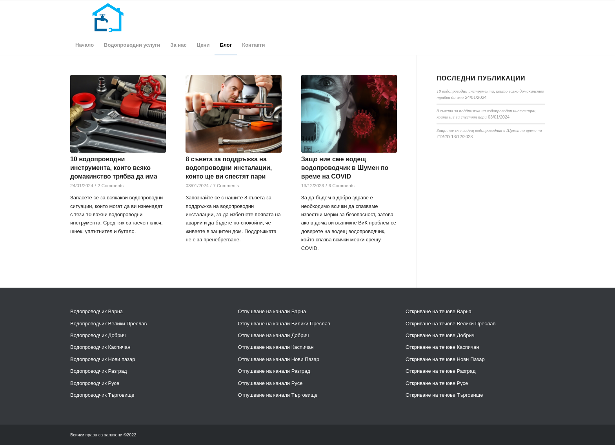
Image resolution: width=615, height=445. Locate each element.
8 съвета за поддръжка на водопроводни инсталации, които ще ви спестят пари (229, 168)
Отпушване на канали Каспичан (276, 347)
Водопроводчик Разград (98, 371)
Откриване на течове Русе (437, 383)
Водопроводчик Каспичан (100, 347)
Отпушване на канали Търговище (278, 395)
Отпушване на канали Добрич (273, 335)
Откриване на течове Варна (438, 311)
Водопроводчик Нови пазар (102, 359)
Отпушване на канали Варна (272, 311)
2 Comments (111, 185)
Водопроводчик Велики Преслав (108, 323)
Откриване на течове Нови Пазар (445, 359)
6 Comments (342, 185)
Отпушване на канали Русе (270, 383)
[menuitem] (84, 45)
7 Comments (226, 185)
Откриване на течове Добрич (440, 335)
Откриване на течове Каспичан (442, 347)
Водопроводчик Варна (96, 311)
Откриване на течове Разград (441, 371)
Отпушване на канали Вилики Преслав (284, 323)
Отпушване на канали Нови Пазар (278, 359)
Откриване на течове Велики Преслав (450, 323)
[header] (108, 17)
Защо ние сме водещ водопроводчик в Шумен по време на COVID (345, 168)
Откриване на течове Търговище (444, 395)
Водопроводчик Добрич (98, 335)
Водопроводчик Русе (94, 383)
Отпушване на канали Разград (274, 371)
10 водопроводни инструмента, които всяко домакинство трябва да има (113, 168)
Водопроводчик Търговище (102, 395)
